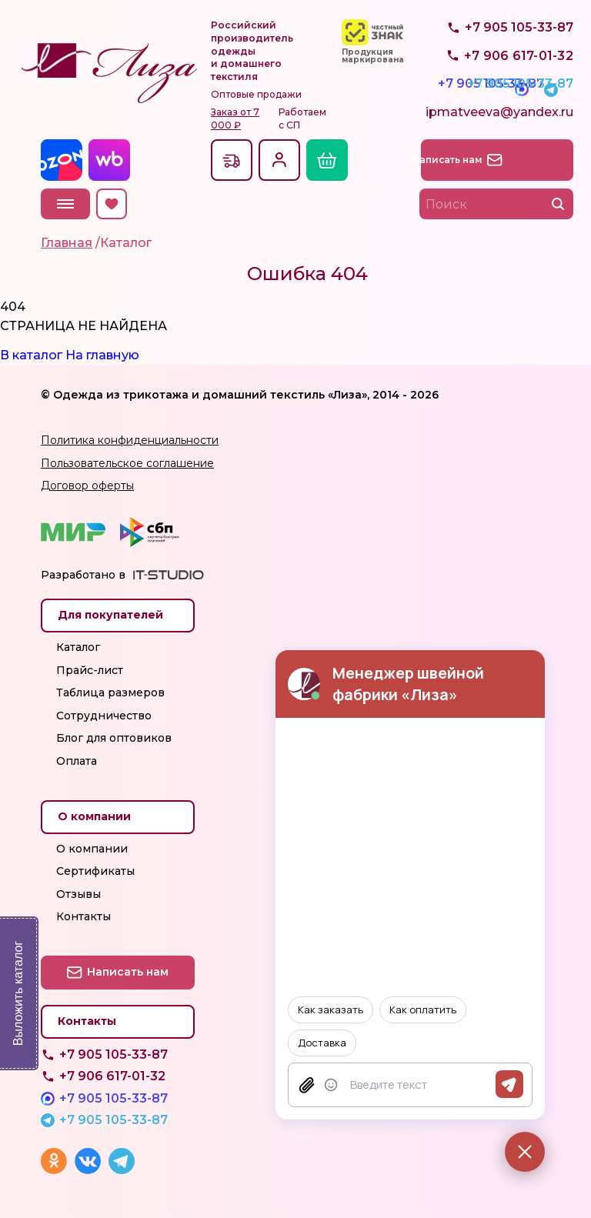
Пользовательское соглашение (127, 463)
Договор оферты (87, 485)
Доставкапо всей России (231, 160)
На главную (102, 355)
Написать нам (506, 159)
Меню (65, 204)
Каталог (78, 647)
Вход (279, 160)
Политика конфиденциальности (130, 440)
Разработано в (83, 575)
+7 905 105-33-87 (519, 72)
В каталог (31, 355)
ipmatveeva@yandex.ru (499, 117)
